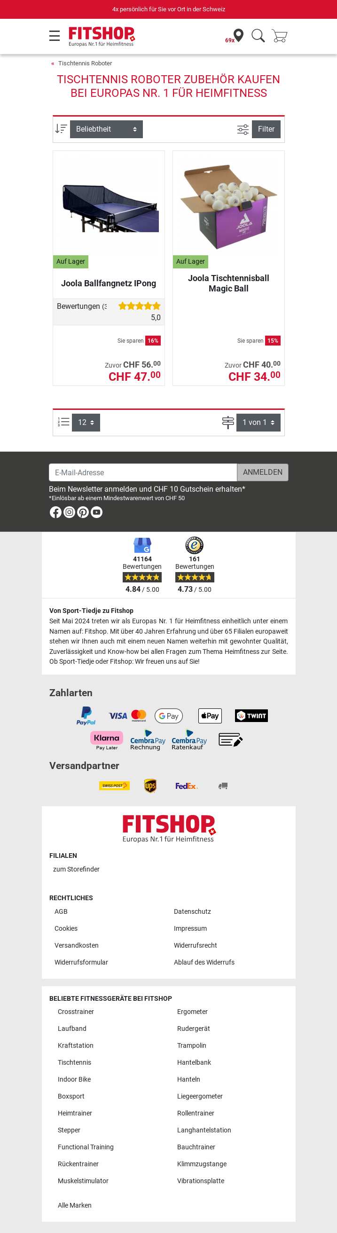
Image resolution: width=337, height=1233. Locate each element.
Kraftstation (76, 1046)
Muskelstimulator (83, 1181)
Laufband (72, 1029)
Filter (266, 129)
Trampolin (191, 1046)
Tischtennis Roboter (85, 63)
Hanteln (188, 1080)
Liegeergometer (200, 1096)
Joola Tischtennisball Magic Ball (228, 283)
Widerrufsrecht (195, 946)
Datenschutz (192, 912)
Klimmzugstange (202, 1164)
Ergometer (192, 1012)
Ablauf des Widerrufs (204, 962)
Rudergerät (193, 1029)
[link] (56, 514)
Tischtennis (74, 1063)
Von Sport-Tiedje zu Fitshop (91, 611)
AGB (61, 912)
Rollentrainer (195, 1113)
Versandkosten (77, 946)
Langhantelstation (204, 1130)
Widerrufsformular (81, 962)
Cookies (66, 929)
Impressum (190, 929)
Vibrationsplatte (200, 1181)
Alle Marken (75, 1205)
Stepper (69, 1130)
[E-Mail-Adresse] (143, 472)
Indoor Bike (74, 1080)
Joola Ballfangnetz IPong (108, 283)
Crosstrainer (76, 1012)
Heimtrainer (75, 1113)
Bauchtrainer (196, 1147)
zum (76, 869)
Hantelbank (194, 1063)
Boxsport (71, 1096)
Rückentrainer (78, 1164)
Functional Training (86, 1147)
